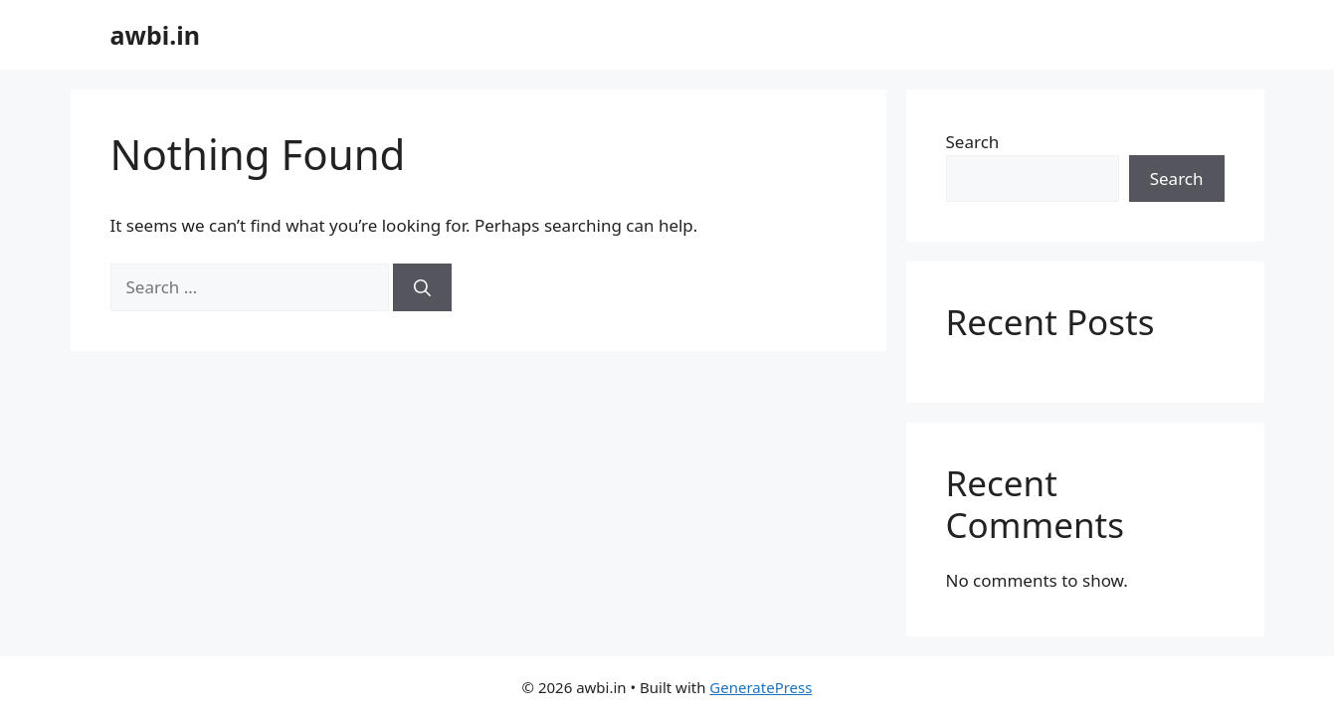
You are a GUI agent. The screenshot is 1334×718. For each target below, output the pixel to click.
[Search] (422, 287)
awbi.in (155, 35)
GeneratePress (760, 687)
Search (973, 141)
